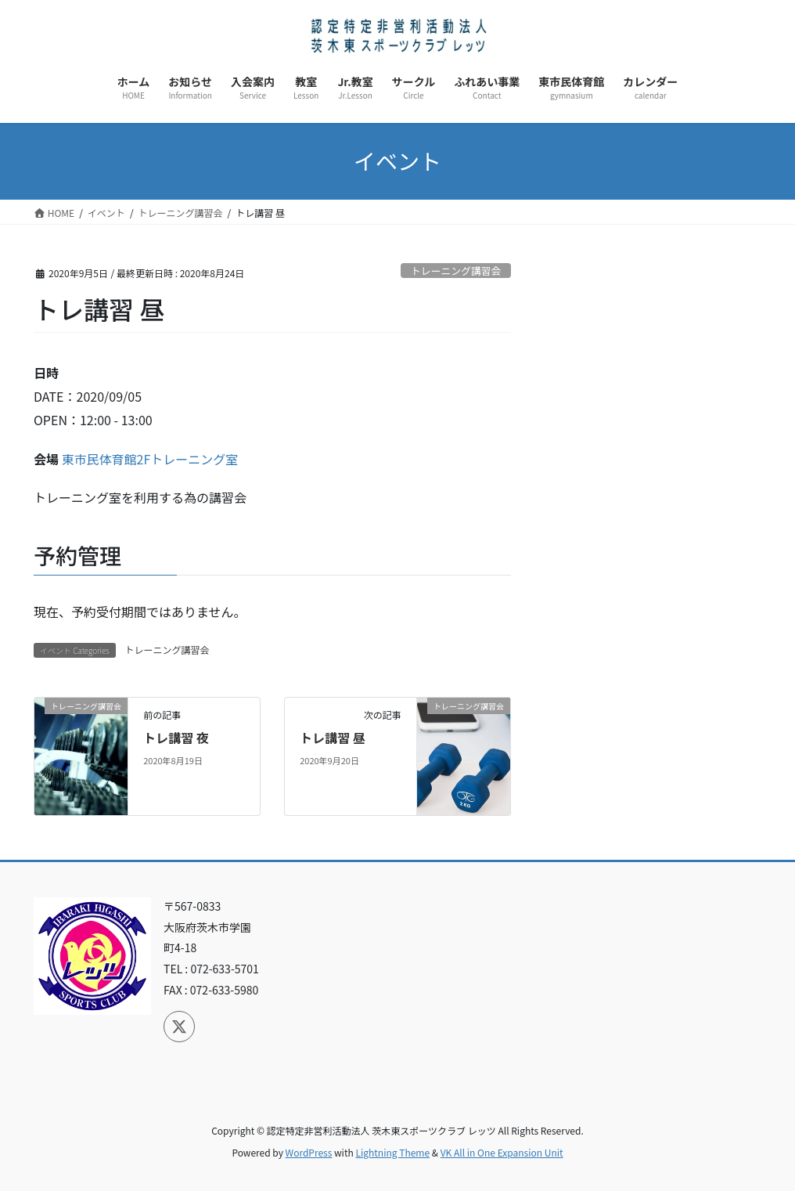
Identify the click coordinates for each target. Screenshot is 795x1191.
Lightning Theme (392, 1152)
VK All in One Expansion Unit (502, 1152)
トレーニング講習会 (456, 270)
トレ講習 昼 (332, 737)
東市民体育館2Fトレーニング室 (150, 458)
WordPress (309, 1152)
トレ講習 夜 (176, 737)
